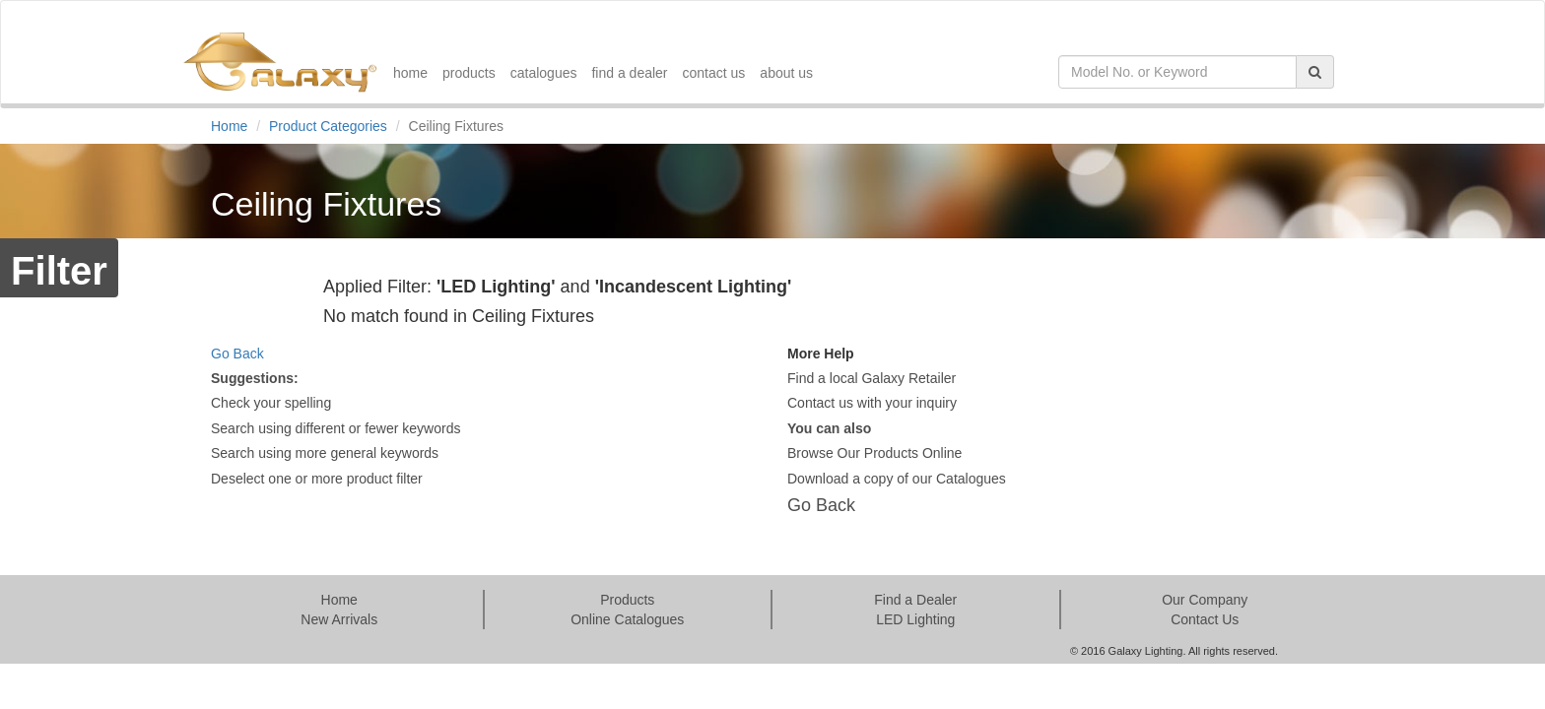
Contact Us (1205, 619)
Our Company (1204, 600)
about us (786, 73)
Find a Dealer (915, 600)
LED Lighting (915, 619)
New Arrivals (339, 619)
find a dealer (629, 73)
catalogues (543, 73)
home (410, 73)
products (469, 73)
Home (229, 126)
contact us (714, 73)
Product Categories (328, 126)
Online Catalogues (627, 619)
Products (627, 600)
